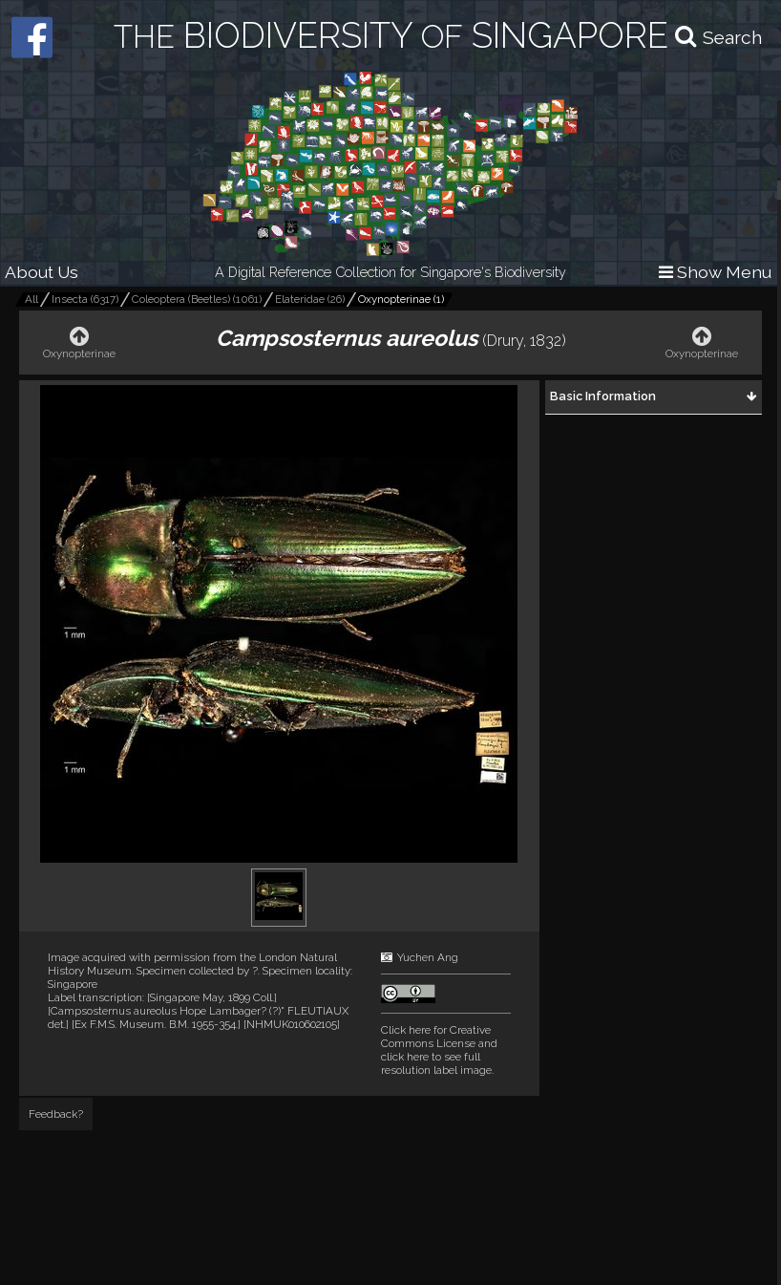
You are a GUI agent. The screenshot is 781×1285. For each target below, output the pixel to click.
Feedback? (56, 1114)
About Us (41, 272)
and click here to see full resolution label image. (439, 1050)
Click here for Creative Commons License (436, 1036)
